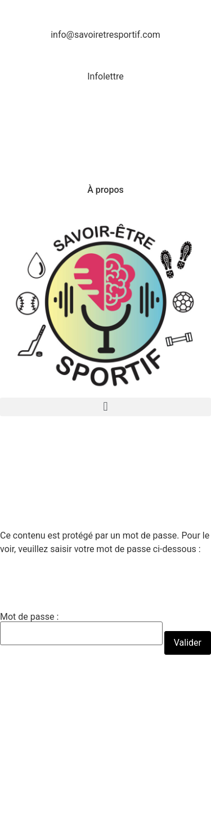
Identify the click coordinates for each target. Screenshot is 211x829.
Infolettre (105, 76)
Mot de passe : (81, 628)
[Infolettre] (106, 56)
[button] (105, 407)
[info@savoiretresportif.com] (106, 14)
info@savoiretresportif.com (105, 34)
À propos (105, 189)
